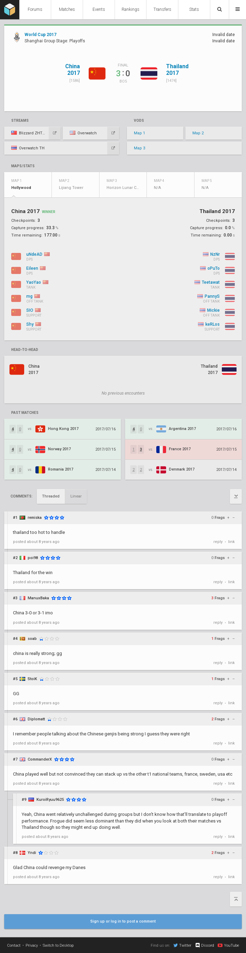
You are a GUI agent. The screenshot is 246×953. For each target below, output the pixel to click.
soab (32, 638)
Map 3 (139, 148)
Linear (76, 496)
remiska (35, 517)
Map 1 (139, 133)
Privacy (32, 945)
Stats (194, 9)
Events (99, 9)
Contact (14, 945)
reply (218, 542)
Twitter (182, 945)
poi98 (33, 558)
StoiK (32, 679)
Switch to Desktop (58, 945)
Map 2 (198, 133)
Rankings (130, 9)
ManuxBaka (38, 598)
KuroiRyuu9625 (50, 799)
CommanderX (40, 759)
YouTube (228, 945)
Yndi (32, 852)
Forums (35, 9)
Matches (67, 9)
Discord (204, 945)
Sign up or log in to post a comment (123, 921)
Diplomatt (36, 719)
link (231, 542)
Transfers (162, 9)
